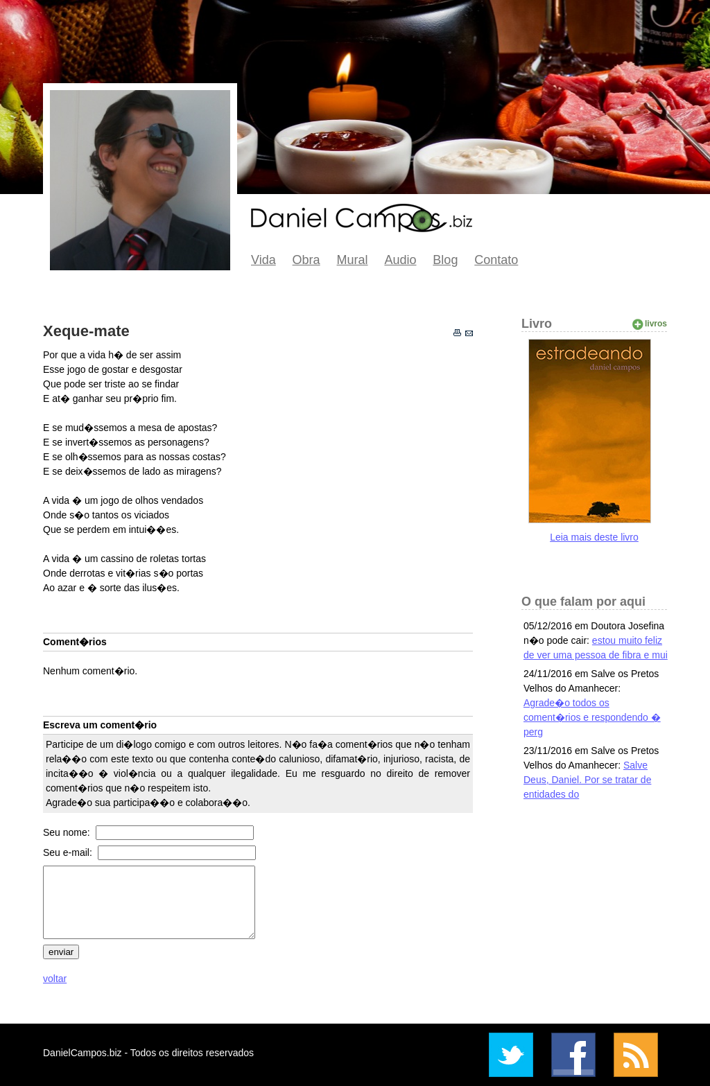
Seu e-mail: (69, 852)
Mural (352, 260)
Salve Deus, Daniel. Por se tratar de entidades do (587, 780)
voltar (55, 978)
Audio (400, 260)
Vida (263, 260)
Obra (306, 260)
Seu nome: (68, 832)
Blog (445, 260)
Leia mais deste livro (594, 537)
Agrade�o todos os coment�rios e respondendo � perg (592, 717)
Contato (496, 260)
